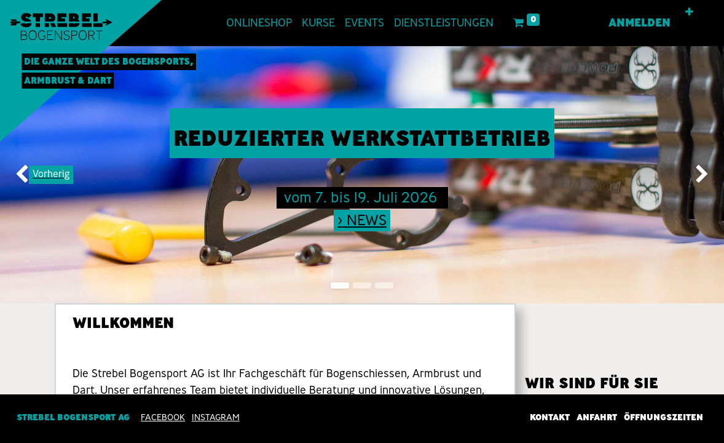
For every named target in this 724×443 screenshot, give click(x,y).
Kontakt (550, 417)
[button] (689, 12)
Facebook (163, 417)
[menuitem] (259, 23)
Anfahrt (596, 417)
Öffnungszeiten (663, 417)
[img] (29, 174)
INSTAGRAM (216, 417)
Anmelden (639, 23)
